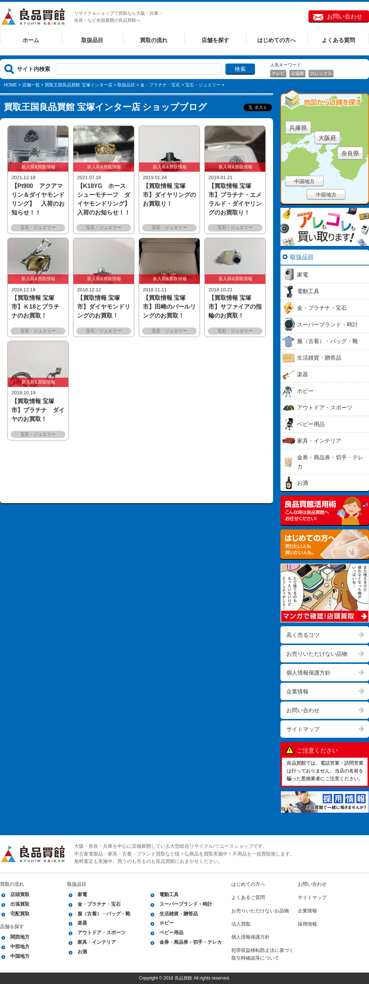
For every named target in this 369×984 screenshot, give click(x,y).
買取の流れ (154, 40)
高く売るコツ (303, 635)
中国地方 (304, 181)
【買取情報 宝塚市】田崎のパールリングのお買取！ (169, 307)
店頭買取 (20, 894)
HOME (10, 85)
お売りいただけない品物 (316, 654)
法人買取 (241, 924)
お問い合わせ (344, 16)
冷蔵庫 (297, 73)
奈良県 (350, 153)
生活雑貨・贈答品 (178, 913)
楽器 (82, 923)
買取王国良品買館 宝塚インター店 (78, 85)
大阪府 (327, 138)
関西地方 (20, 937)
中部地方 (326, 195)
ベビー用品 (171, 932)
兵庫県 (298, 128)
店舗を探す (215, 40)
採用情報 (307, 924)
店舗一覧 (31, 85)
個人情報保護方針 (308, 672)
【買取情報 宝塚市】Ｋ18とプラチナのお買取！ (35, 307)
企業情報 (297, 691)
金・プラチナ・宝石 (160, 85)
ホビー (166, 923)
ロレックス (321, 73)
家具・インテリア (96, 942)
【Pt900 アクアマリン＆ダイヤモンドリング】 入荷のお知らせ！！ (38, 199)
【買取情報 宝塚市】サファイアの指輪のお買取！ (235, 307)
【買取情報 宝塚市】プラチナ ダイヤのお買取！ (38, 410)
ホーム (31, 40)
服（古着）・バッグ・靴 (103, 913)
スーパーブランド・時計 (185, 904)
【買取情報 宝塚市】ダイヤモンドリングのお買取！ (103, 307)
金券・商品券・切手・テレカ (190, 942)
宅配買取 (20, 913)
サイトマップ (303, 729)
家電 (82, 894)
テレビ (278, 73)
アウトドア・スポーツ (101, 932)
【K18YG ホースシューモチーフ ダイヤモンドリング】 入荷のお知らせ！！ (103, 199)
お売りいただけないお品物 (260, 910)
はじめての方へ (276, 40)
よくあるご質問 (248, 897)
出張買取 (20, 904)
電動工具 (169, 894)
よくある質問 (338, 40)
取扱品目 (92, 40)
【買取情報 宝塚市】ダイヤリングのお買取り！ (169, 195)
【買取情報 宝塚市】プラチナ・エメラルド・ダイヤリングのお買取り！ (235, 199)
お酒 (82, 951)
